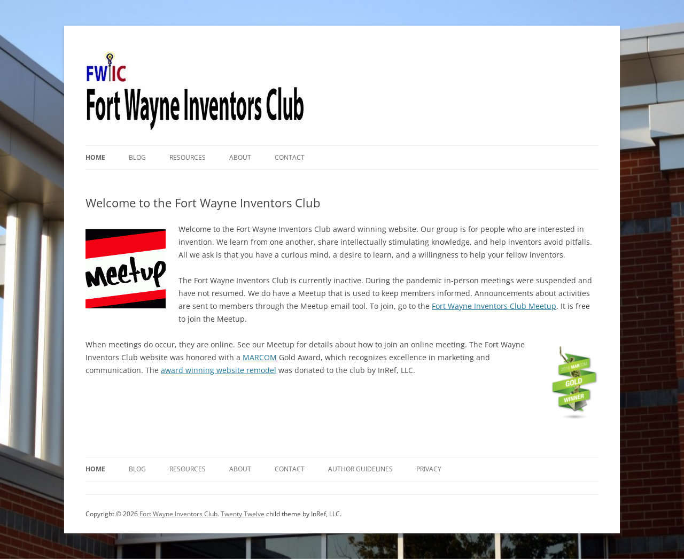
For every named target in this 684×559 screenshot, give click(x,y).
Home (95, 157)
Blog (137, 157)
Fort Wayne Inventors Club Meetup (494, 306)
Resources (187, 157)
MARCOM (260, 357)
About (240, 157)
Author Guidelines (360, 468)
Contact (290, 157)
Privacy (428, 468)
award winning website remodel (218, 370)
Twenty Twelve (243, 513)
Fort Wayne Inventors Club (178, 513)
